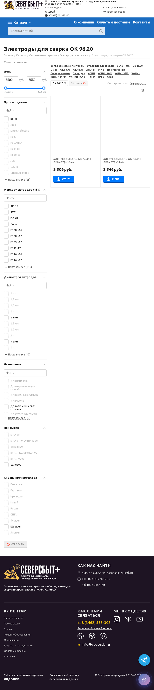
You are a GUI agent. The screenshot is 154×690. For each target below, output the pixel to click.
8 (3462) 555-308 (94, 622)
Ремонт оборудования (17, 634)
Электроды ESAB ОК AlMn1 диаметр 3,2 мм (72, 160)
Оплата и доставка (113, 22)
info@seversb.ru (114, 11)
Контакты (141, 22)
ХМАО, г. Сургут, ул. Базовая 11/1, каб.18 (105, 572)
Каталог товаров (13, 618)
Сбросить (78, 83)
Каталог (21, 22)
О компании (84, 22)
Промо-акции (12, 623)
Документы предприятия (18, 645)
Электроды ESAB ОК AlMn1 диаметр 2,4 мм (122, 160)
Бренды (8, 629)
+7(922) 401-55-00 (57, 15)
